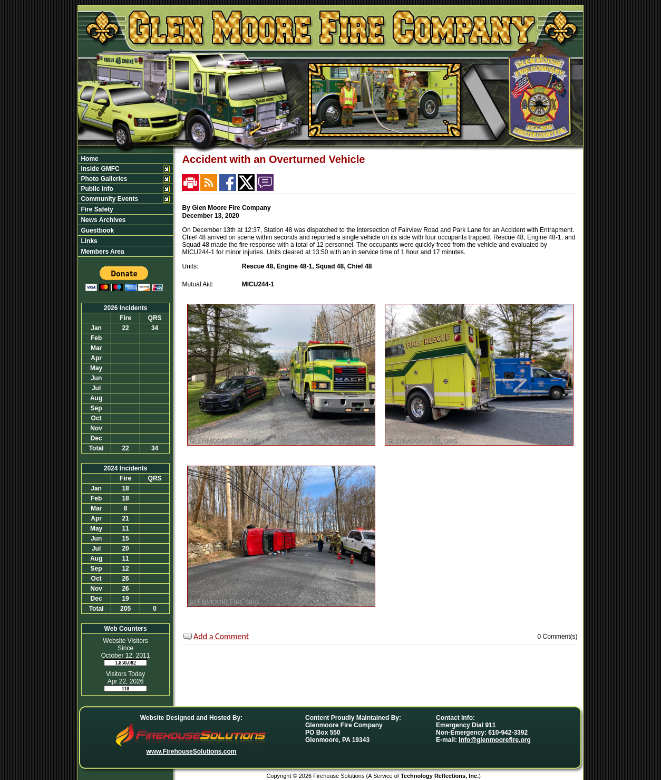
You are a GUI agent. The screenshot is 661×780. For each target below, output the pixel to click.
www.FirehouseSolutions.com (192, 751)
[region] (125, 204)
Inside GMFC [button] (99, 168)
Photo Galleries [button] (103, 178)
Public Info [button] (96, 188)
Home (89, 158)
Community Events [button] (108, 199)
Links (88, 241)
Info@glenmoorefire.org (494, 740)
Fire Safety (96, 209)
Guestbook (96, 230)
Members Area (101, 251)
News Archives (102, 220)
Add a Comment (221, 636)
